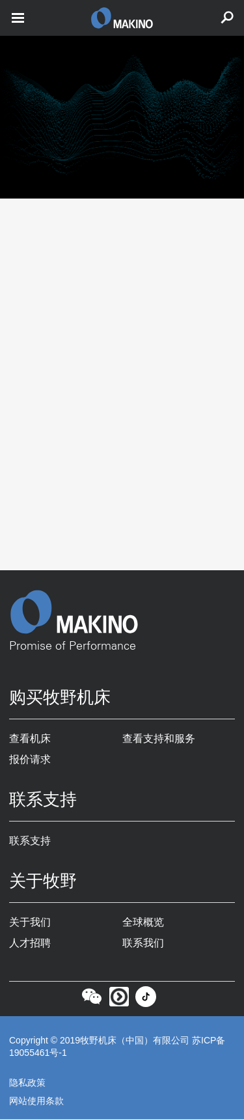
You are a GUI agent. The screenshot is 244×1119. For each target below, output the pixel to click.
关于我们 (30, 922)
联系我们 (143, 942)
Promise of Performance (72, 646)
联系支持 (30, 840)
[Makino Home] (122, 611)
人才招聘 (30, 942)
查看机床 (30, 738)
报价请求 (30, 759)
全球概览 (143, 922)
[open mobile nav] (18, 18)
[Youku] (119, 1000)
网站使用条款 (36, 1101)
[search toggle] (227, 18)
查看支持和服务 (158, 738)
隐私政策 (27, 1082)
